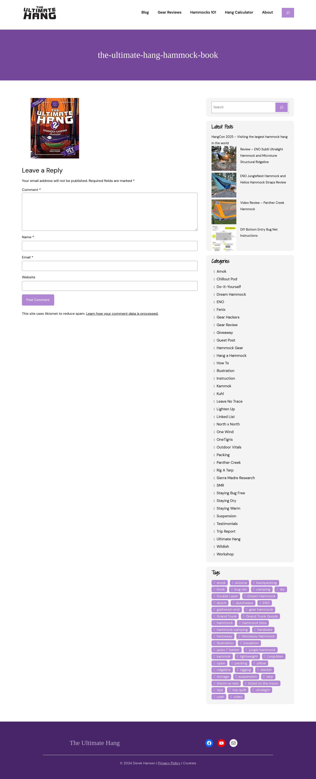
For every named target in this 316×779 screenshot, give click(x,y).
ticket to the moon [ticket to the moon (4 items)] (259, 683)
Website (28, 277)
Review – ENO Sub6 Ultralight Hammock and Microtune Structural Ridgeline (261, 156)
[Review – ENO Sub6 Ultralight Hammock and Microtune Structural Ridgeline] (224, 159)
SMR (221, 485)
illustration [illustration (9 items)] (225, 643)
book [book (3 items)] (220, 589)
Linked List (225, 416)
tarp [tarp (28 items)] (268, 676)
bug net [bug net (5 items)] (240, 589)
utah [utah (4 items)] (279, 690)
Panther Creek (228, 462)
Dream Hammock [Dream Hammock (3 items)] (260, 596)
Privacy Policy (169, 763)
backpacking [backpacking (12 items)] (265, 583)
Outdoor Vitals (228, 447)
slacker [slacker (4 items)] (265, 670)
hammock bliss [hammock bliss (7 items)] (253, 623)
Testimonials (227, 523)
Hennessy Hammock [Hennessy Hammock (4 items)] (257, 636)
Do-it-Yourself (228, 287)
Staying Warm (228, 508)
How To (223, 363)
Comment (31, 190)
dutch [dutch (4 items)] (221, 603)
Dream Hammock (231, 294)
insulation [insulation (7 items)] (249, 643)
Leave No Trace (229, 401)
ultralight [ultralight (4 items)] (260, 690)
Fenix (221, 309)
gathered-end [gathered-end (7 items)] (227, 609)
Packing (223, 455)
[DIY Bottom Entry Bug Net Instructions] (224, 239)
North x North (228, 424)
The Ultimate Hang (95, 742)
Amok (221, 271)
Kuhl (220, 393)
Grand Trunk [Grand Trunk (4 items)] (226, 616)
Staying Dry (226, 500)
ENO (220, 302)
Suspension (226, 516)
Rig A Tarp (225, 470)
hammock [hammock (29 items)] (224, 623)
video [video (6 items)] (221, 697)
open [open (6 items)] (221, 663)
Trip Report (226, 531)
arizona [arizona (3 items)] (240, 583)
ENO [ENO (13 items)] (264, 603)
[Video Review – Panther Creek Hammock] (224, 212)
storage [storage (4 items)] (222, 676)
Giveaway (225, 332)
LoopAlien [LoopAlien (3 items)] (273, 656)
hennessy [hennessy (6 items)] (224, 636)
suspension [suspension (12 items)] (247, 676)
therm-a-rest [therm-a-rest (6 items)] (226, 683)
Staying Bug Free (231, 493)
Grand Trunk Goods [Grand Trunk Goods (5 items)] (261, 616)
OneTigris (224, 439)
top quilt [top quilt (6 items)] (238, 690)
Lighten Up (225, 409)
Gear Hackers (228, 317)
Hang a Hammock (231, 355)
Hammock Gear (229, 348)
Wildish (222, 546)
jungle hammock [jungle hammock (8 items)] (260, 650)
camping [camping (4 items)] (261, 589)
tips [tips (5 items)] (219, 690)
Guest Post (226, 340)
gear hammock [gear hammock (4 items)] (258, 609)
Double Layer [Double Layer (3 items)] (227, 596)
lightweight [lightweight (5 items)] (248, 656)
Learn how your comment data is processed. (118, 314)
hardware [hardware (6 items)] (263, 629)
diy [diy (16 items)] (280, 589)
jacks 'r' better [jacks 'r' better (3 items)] (227, 650)
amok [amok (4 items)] (221, 583)
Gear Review (227, 325)
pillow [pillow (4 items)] (260, 663)
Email (27, 257)
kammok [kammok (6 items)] (223, 656)
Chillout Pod (227, 279)
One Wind (225, 432)
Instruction (225, 378)
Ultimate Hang (228, 539)
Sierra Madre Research (236, 478)
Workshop (225, 554)
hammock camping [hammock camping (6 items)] (231, 629)
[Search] (281, 107)
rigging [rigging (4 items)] (245, 670)
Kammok (224, 386)
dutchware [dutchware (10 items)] (243, 603)
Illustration (225, 370)
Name (28, 237)
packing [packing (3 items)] (240, 663)
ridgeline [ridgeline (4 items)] (223, 670)
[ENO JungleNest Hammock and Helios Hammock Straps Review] (224, 186)
